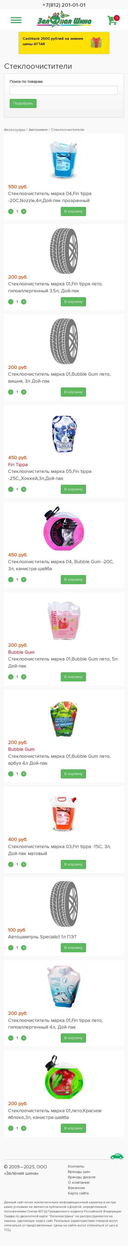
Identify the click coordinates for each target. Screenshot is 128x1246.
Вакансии (76, 1188)
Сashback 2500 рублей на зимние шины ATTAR (53, 41)
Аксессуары (14, 129)
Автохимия (38, 129)
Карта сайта (78, 1193)
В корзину (73, 211)
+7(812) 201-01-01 (64, 5)
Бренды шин (79, 1171)
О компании (79, 1182)
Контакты (76, 1166)
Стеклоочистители (67, 129)
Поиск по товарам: (26, 81)
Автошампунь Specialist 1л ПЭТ (42, 937)
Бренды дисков (81, 1177)
